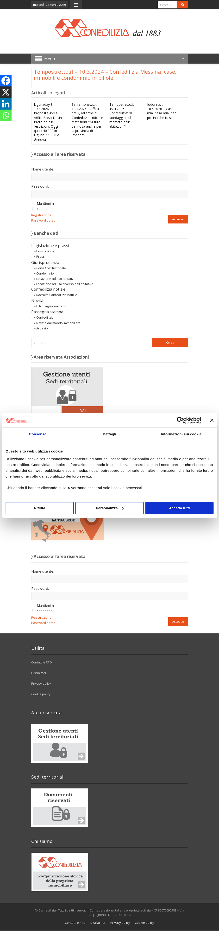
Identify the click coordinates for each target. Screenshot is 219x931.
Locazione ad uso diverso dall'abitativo (64, 284)
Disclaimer (38, 673)
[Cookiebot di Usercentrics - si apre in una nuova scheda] (180, 420)
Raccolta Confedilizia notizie (56, 295)
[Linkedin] (6, 104)
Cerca (170, 343)
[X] (6, 92)
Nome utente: (42, 169)
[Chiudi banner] (211, 420)
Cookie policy (40, 694)
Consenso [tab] (38, 434)
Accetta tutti (179, 508)
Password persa (43, 220)
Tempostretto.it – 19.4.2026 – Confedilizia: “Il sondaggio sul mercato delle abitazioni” (123, 115)
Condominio (45, 273)
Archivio (42, 328)
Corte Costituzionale (51, 268)
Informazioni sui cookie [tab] (181, 434)
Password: (40, 186)
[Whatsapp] (6, 115)
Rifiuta (39, 508)
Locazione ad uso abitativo (55, 278)
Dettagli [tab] (109, 434)
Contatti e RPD (41, 662)
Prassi (40, 256)
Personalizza (110, 508)
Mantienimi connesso (46, 206)
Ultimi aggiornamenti (51, 306)
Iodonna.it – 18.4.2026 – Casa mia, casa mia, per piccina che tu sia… (161, 111)
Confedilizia (45, 317)
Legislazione (45, 251)
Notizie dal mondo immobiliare (58, 323)
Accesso (178, 219)
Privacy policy (41, 683)
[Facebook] (6, 80)
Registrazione (41, 215)
